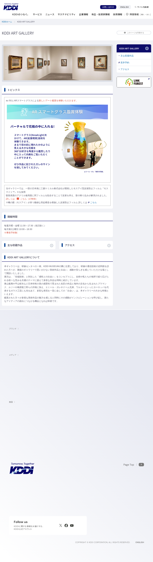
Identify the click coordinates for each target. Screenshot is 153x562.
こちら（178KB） (27, 199)
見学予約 (125, 62)
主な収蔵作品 (127, 55)
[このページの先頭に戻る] (133, 464)
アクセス (125, 69)
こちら (92, 202)
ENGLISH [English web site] (140, 542)
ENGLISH (125, 7)
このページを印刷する (134, 33)
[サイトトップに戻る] (11, 6)
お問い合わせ (108, 7)
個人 (142, 14)
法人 (148, 14)
